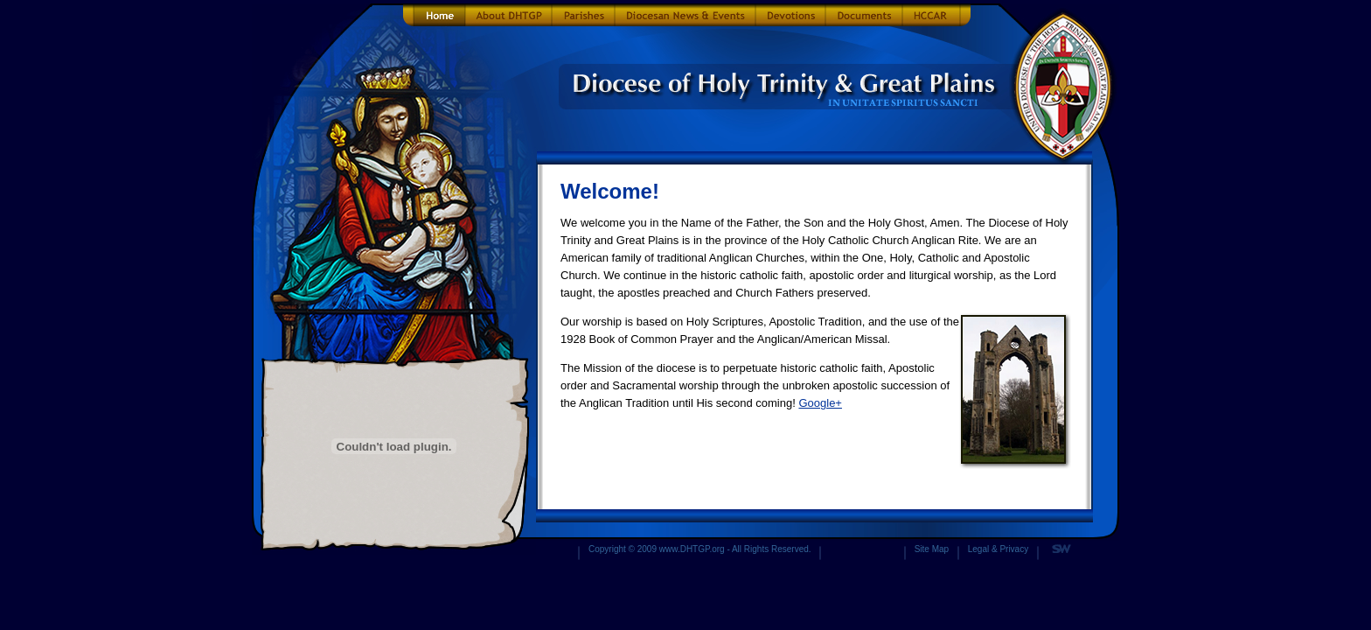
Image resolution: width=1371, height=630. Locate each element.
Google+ (820, 403)
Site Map (932, 549)
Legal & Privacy (998, 549)
